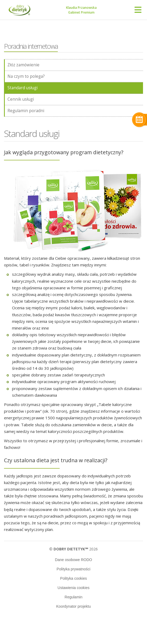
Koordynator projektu (73, 606)
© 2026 (73, 548)
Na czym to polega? (26, 76)
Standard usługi (22, 88)
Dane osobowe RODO (73, 560)
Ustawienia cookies (73, 588)
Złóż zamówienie (23, 65)
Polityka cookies (73, 578)
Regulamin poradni (25, 110)
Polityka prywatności (74, 569)
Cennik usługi (20, 99)
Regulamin (74, 597)
